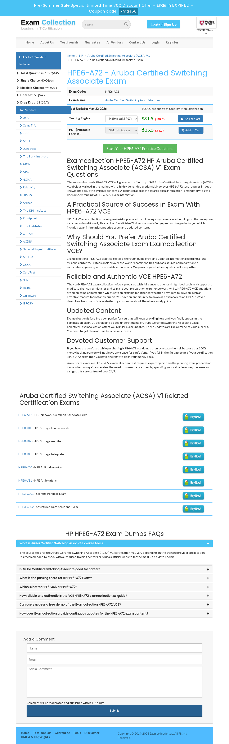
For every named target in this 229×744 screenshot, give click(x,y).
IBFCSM (26, 303)
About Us (47, 42)
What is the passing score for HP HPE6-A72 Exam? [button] (55, 578)
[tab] (114, 543)
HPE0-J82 (24, 441)
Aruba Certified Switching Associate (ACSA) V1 (118, 55)
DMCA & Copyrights (35, 737)
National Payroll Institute (37, 249)
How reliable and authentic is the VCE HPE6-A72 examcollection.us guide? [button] (73, 596)
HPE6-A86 (25, 415)
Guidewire (27, 295)
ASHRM (26, 257)
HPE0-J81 (24, 428)
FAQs (77, 733)
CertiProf (27, 272)
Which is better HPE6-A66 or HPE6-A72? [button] (48, 587)
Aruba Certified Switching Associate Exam (133, 100)
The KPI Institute (32, 210)
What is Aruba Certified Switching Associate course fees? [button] (61, 543)
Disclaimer (91, 733)
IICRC (25, 288)
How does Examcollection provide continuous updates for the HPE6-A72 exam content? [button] (83, 613)
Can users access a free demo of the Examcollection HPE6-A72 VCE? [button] (70, 604)
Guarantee (92, 42)
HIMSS (25, 195)
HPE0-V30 (25, 467)
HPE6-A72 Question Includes (32, 60)
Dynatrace (27, 148)
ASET (24, 141)
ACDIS (25, 241)
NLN (23, 280)
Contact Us (137, 42)
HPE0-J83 (24, 454)
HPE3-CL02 (26, 507)
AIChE (25, 164)
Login (156, 42)
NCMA (25, 179)
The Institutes (30, 226)
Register (172, 42)
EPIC (24, 133)
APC (24, 172)
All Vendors (115, 42)
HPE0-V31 (25, 480)
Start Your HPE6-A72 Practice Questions (140, 148)
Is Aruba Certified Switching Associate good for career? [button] (59, 569)
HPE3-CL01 (26, 493)
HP (81, 55)
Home (30, 42)
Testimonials (69, 42)
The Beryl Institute (33, 156)
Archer (25, 203)
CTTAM (26, 233)
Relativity (27, 187)
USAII (25, 117)
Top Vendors (27, 110)
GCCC (25, 264)
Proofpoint (28, 218)
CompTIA (27, 125)
